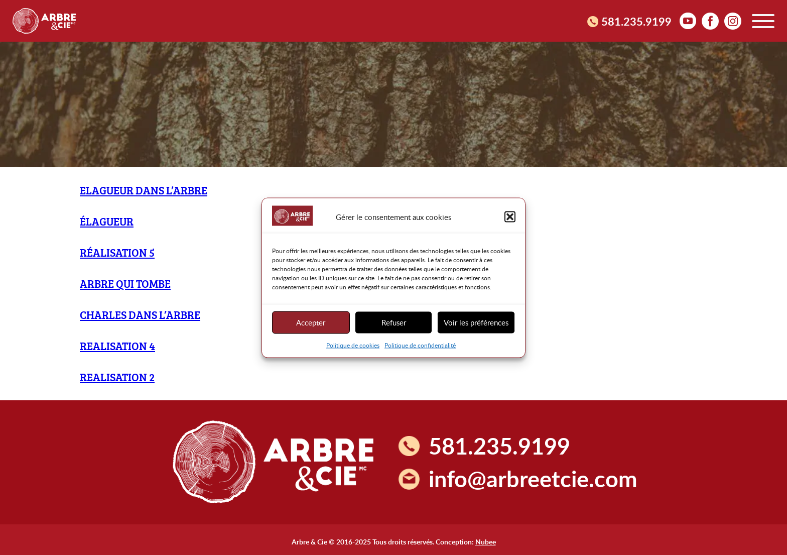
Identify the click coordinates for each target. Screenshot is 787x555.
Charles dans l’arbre (140, 314)
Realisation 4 (117, 346)
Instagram (733, 21)
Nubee (485, 541)
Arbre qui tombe (125, 283)
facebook (710, 21)
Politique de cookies (352, 345)
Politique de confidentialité (420, 345)
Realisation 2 (117, 377)
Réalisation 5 (117, 252)
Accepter (310, 322)
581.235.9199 (636, 21)
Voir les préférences (476, 322)
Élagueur (107, 221)
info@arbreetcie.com (533, 478)
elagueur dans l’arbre (143, 190)
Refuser (393, 322)
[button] (510, 217)
